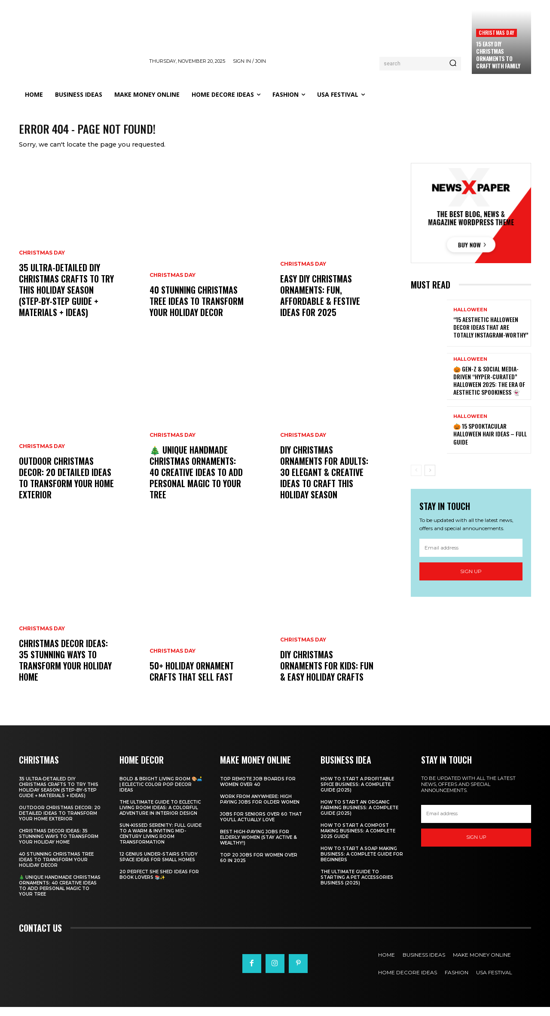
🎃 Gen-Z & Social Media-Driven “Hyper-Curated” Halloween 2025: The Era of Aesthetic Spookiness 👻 (489, 389)
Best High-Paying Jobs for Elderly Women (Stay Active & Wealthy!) (258, 846)
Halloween (470, 318)
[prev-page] (416, 479)
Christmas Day (496, 32)
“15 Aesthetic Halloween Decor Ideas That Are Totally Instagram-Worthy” (491, 336)
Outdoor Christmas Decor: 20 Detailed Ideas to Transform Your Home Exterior (66, 486)
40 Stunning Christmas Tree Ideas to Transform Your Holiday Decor (197, 310)
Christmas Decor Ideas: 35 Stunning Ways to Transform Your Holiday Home (65, 669)
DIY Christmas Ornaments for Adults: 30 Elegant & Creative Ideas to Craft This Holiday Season (324, 481)
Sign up (471, 580)
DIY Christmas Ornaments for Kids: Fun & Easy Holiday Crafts (326, 674)
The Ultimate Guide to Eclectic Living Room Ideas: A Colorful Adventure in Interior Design (160, 816)
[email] (470, 557)
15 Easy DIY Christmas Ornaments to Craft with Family (498, 55)
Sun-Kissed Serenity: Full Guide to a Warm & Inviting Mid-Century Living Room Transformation (160, 843)
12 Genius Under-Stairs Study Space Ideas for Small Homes (158, 866)
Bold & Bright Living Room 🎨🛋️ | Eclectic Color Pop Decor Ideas (160, 793)
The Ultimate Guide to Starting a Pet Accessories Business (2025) (357, 886)
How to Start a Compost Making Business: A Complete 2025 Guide (358, 840)
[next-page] (430, 479)
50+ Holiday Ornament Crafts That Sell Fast (192, 680)
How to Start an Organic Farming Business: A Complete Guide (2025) (359, 816)
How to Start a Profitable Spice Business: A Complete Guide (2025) (357, 793)
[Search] (453, 64)
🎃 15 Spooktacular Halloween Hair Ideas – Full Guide (490, 442)
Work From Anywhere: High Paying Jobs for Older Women (259, 808)
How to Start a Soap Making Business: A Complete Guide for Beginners (362, 863)
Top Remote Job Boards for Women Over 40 (258, 790)
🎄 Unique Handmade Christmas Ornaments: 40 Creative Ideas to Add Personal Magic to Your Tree (196, 481)
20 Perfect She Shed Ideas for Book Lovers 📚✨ (159, 883)
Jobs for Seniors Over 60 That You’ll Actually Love (261, 826)
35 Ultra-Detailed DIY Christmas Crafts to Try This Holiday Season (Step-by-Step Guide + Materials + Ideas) (66, 299)
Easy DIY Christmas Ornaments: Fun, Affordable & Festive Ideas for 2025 (320, 304)
